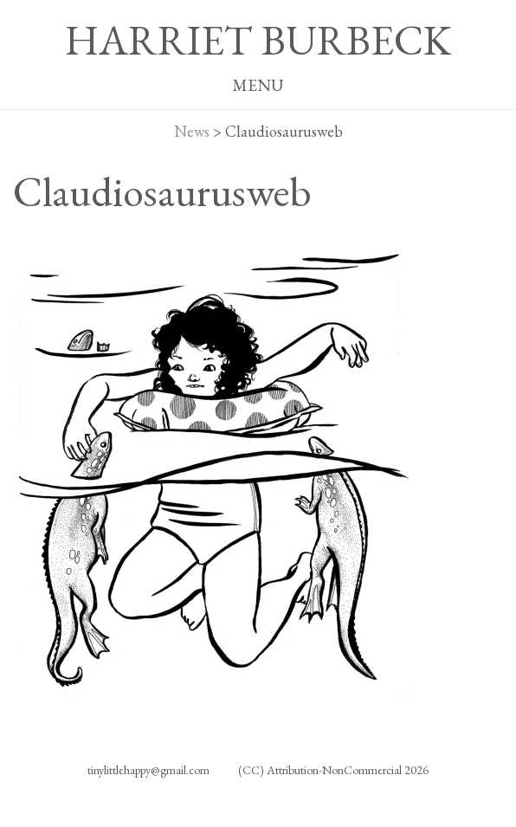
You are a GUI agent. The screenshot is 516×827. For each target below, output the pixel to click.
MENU (258, 85)
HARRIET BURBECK (258, 40)
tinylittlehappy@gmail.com (148, 770)
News (192, 131)
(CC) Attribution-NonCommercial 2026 (333, 770)
